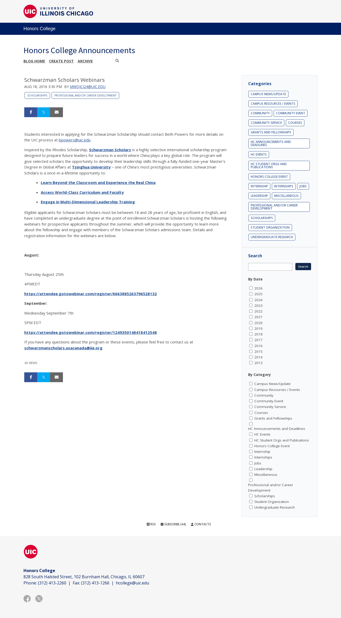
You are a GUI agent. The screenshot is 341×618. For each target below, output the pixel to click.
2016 (258, 345)
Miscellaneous (286, 196)
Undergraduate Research (272, 237)
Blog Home (34, 61)
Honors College (39, 28)
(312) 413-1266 (95, 583)
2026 (258, 288)
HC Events (259, 154)
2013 (258, 362)
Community (260, 113)
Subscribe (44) (173, 524)
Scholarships (37, 95)
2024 (258, 300)
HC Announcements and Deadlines (271, 143)
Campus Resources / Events (273, 103)
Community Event (290, 113)
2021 (258, 317)
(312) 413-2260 (52, 583)
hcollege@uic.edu (132, 583)
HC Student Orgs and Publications (269, 165)
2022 (258, 311)
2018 (258, 334)
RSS (151, 524)
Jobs (303, 186)
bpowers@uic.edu (75, 139)
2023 (258, 305)
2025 (258, 294)
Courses (295, 123)
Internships (283, 186)
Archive (85, 61)
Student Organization (270, 227)
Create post (61, 61)
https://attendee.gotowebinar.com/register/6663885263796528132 (90, 293)
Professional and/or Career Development (85, 95)
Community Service (266, 123)
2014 (258, 357)
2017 (258, 340)
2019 (258, 328)
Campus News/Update (268, 94)
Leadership (259, 196)
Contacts (201, 524)
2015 (258, 351)
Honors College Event (269, 176)
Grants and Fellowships (271, 132)
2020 (258, 322)
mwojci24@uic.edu (87, 86)
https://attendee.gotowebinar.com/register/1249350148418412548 (90, 332)
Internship (259, 186)
